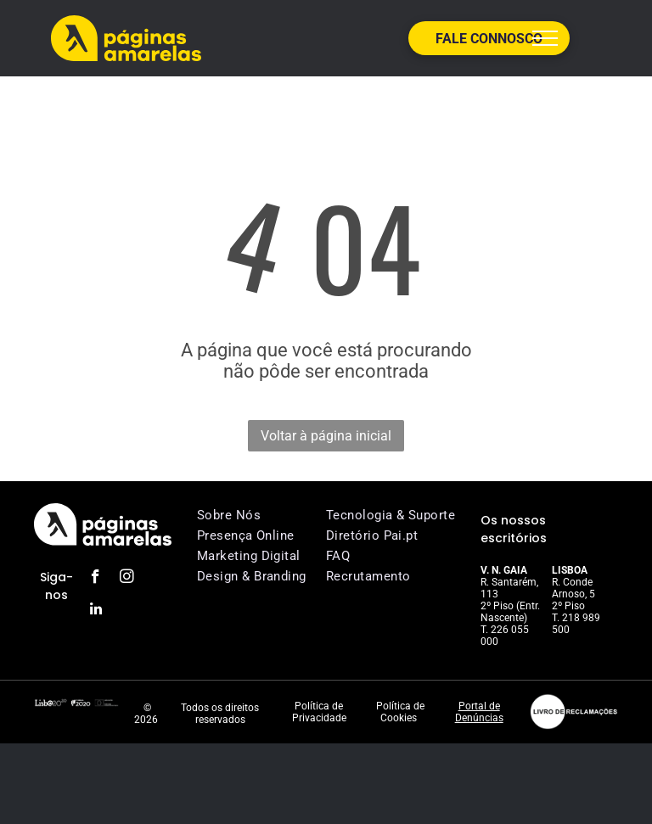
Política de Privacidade (319, 712)
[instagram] (127, 579)
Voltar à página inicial (326, 436)
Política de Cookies (400, 712)
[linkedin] (96, 611)
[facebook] (96, 579)
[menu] (545, 38)
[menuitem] (265, 515)
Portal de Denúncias (479, 712)
